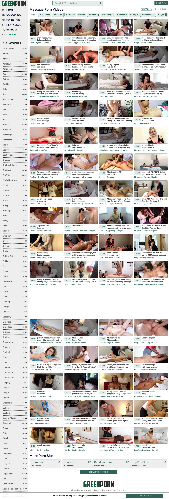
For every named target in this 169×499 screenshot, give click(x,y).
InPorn (102, 96)
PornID (102, 423)
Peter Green (76, 396)
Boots (15, 215)
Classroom (15, 342)
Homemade (122, 69)
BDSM (15, 119)
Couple (134, 15)
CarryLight (148, 396)
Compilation (42, 396)
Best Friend (15, 155)
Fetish (149, 43)
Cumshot (46, 43)
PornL (66, 123)
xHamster (33, 69)
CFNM (38, 423)
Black (15, 200)
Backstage (15, 135)
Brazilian (15, 236)
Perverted (157, 396)
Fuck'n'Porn (34, 343)
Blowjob (111, 204)
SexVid (67, 177)
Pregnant (109, 343)
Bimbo (15, 190)
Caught (15, 312)
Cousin (15, 398)
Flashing (146, 177)
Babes (15, 124)
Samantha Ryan (150, 284)
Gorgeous (120, 396)
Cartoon (15, 291)
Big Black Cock (148, 96)
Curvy (15, 428)
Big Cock (155, 450)
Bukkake (15, 261)
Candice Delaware (46, 343)
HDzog (67, 370)
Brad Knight (110, 284)
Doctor (15, 468)
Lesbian (58, 15)
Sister (38, 150)
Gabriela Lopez (88, 396)
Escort (41, 69)
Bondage (15, 210)
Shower (83, 69)
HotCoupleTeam (110, 450)
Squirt (118, 123)
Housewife (111, 370)
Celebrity (15, 317)
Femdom (45, 423)
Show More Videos (98, 472)
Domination (121, 43)
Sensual (79, 150)
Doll (15, 479)
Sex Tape (75, 69)
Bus (15, 266)
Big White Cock (15, 180)
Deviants (67, 43)
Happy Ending (50, 69)
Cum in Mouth (15, 418)
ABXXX (137, 123)
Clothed (15, 352)
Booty (15, 221)
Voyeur (143, 43)
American (47, 231)
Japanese (45, 15)
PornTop (137, 450)
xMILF (32, 150)
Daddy (15, 443)
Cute (15, 433)
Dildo (15, 458)
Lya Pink (146, 150)
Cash (15, 296)
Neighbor (74, 284)
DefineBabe (138, 284)
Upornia (137, 423)
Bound (15, 231)
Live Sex (161, 3)
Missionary (154, 150)
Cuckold (15, 413)
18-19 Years (15, 49)
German (56, 96)
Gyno (161, 15)
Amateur (122, 15)
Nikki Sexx (112, 396)
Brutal (15, 251)
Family (154, 370)
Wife (108, 96)
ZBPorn (137, 69)
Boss (15, 226)
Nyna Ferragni (43, 177)
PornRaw (33, 177)
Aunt (15, 109)
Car (15, 286)
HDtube (67, 69)
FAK (66, 150)
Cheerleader (148, 15)
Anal (72, 123)
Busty (15, 271)
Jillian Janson (87, 177)
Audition (15, 104)
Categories (13, 14)
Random (11, 29)
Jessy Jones (76, 177)
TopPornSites (147, 464)
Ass (15, 94)
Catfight (15, 307)
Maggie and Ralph (79, 43)
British (15, 246)
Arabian (15, 84)
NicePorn (68, 258)
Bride (15, 241)
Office (44, 150)
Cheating (154, 177)
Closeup (144, 69)
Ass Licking (15, 99)
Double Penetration (15, 489)
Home (9, 9)
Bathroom (84, 231)
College (40, 204)
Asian (82, 15)
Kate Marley (109, 258)
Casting (15, 301)
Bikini (15, 185)
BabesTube (103, 43)
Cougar (162, 150)
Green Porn (99, 484)
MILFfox (67, 396)
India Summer (146, 423)
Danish (15, 448)
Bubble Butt (15, 256)
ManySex (137, 96)
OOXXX (67, 231)
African (15, 59)
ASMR (15, 54)
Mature (117, 343)
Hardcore (83, 96)
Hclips (136, 43)
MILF (44, 123)
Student (40, 231)
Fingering (94, 15)
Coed (15, 362)
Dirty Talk (15, 463)
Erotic (50, 258)
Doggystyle (15, 473)
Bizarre (15, 195)
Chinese (71, 15)
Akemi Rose (120, 284)
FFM (88, 43)
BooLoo (75, 464)
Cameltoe (15, 281)
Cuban (15, 408)
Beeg (101, 258)
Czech (151, 69)
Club (15, 357)
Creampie (75, 231)
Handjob (72, 150)
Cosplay (15, 382)
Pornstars (13, 19)
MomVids (68, 96)
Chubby (15, 337)
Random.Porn (109, 464)
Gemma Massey (77, 204)
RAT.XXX (33, 396)
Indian (143, 123)
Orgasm (38, 43)
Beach (15, 145)
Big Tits (76, 96)
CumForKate (77, 258)
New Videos (146, 9)
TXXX (32, 43)
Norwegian (109, 15)
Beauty (15, 150)
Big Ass (160, 284)
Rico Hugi (143, 258)
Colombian (112, 69)
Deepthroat (88, 204)
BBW (15, 114)
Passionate (119, 204)
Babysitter (15, 129)
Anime (15, 79)
